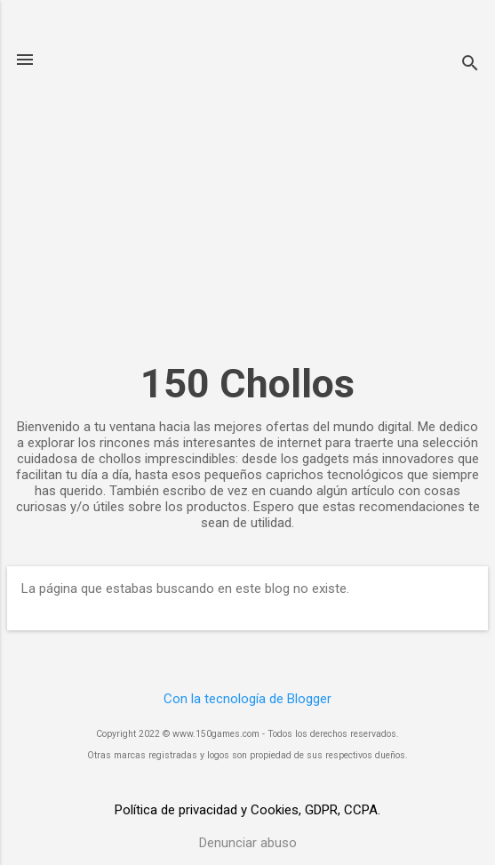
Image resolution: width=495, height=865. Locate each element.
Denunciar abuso (248, 843)
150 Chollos (247, 383)
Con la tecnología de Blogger (247, 699)
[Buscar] (470, 65)
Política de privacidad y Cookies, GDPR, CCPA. (247, 810)
